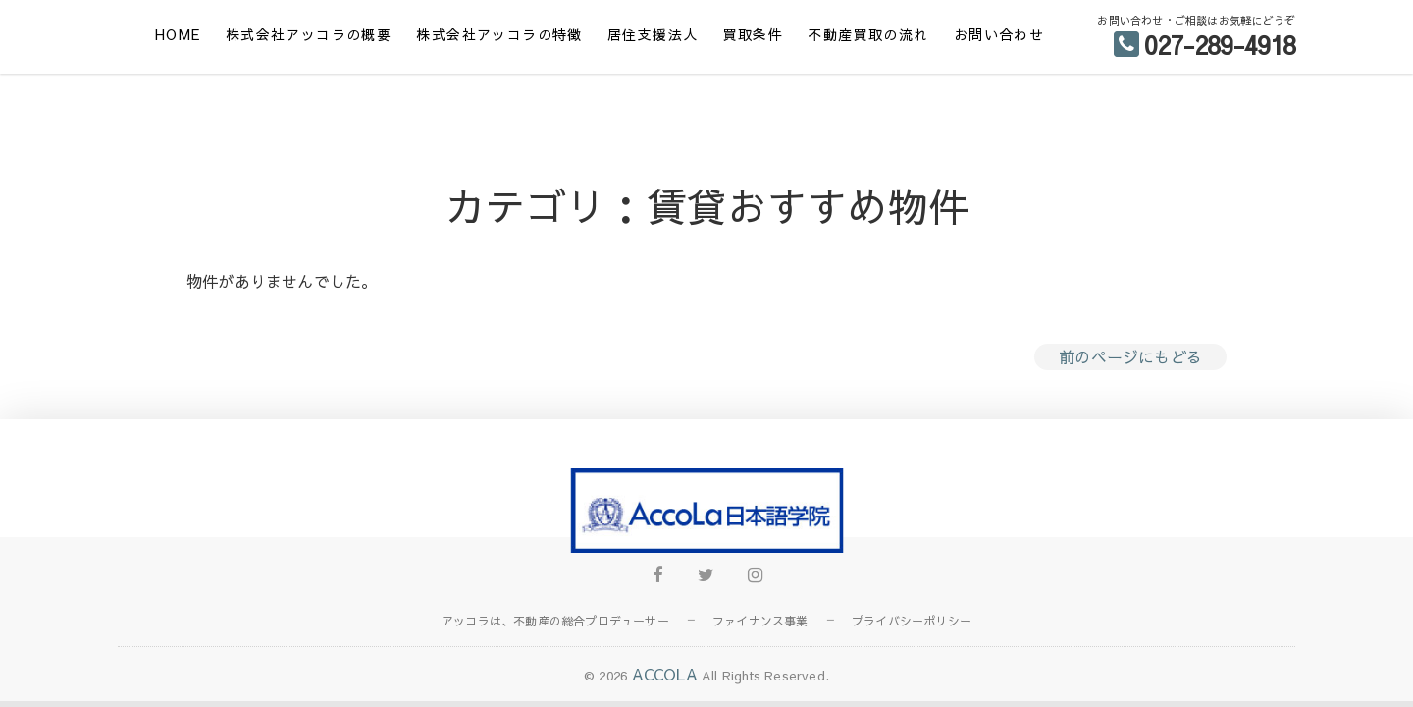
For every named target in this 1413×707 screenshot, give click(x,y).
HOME (178, 34)
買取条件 (753, 34)
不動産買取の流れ (868, 34)
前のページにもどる (1130, 356)
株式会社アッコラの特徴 (499, 34)
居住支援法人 (652, 34)
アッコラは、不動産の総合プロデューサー (555, 620)
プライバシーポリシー (911, 620)
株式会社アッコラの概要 (309, 34)
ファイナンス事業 (760, 620)
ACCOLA (665, 673)
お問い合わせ (999, 34)
